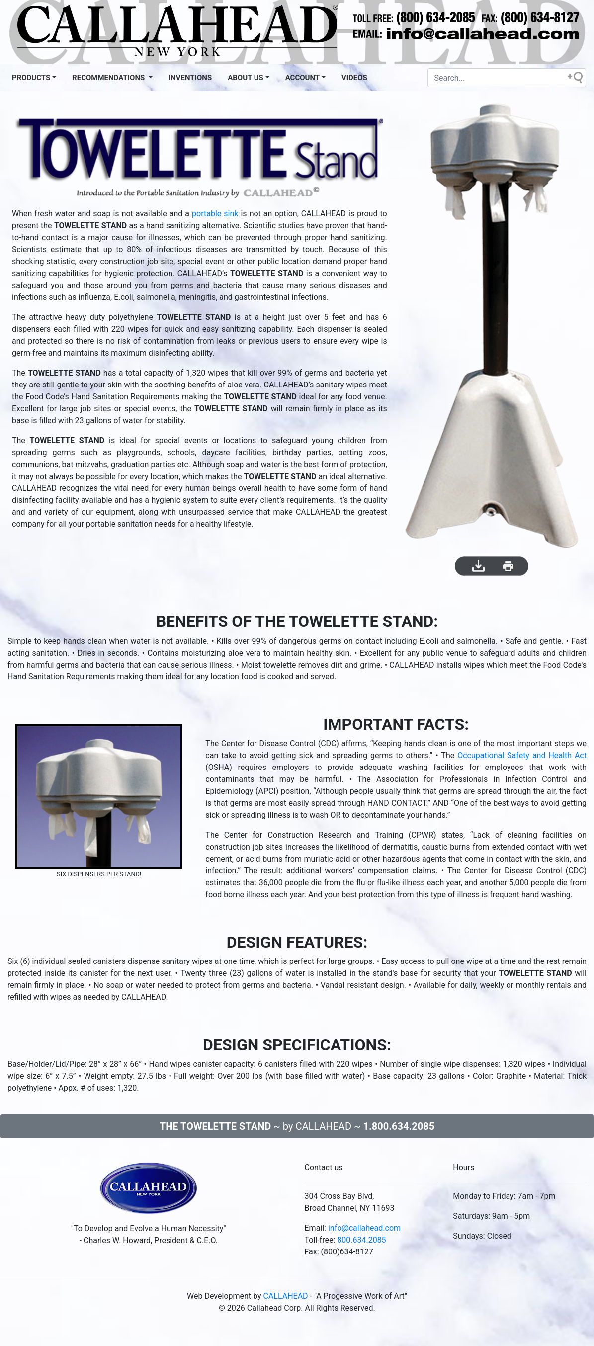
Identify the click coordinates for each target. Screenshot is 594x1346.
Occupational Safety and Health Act (522, 755)
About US (245, 77)
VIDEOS (354, 77)
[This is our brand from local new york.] (148, 1191)
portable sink (215, 213)
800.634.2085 (361, 1240)
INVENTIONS (190, 77)
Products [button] (31, 77)
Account (302, 77)
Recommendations (109, 77)
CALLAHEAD (285, 1296)
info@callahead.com (364, 1228)
